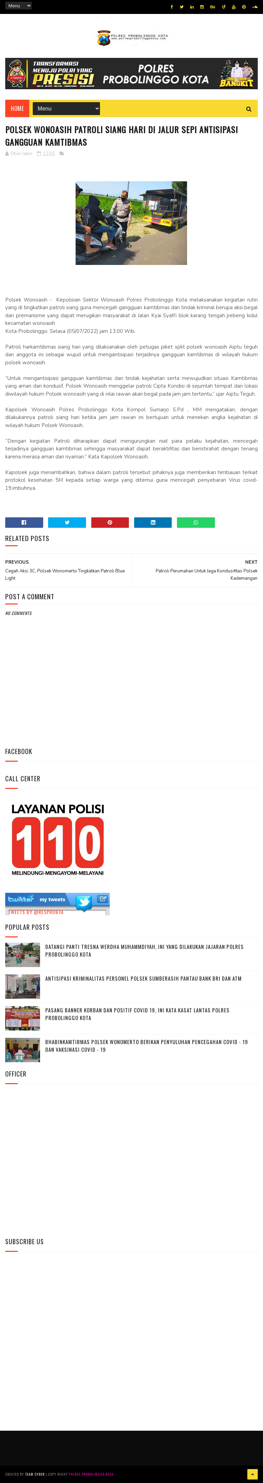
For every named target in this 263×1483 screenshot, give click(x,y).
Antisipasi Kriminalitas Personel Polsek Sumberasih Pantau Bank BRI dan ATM (143, 978)
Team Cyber (35, 1474)
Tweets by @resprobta (36, 911)
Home (17, 108)
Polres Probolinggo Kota (91, 1474)
